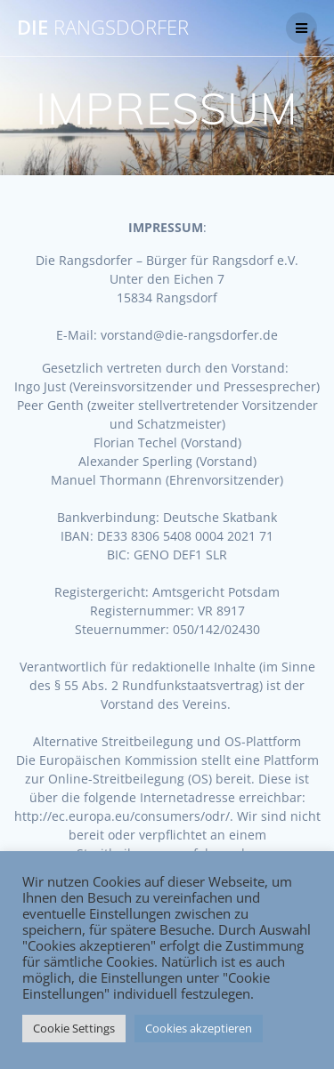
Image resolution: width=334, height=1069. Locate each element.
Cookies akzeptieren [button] (198, 1028)
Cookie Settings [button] (74, 1028)
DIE (103, 27)
